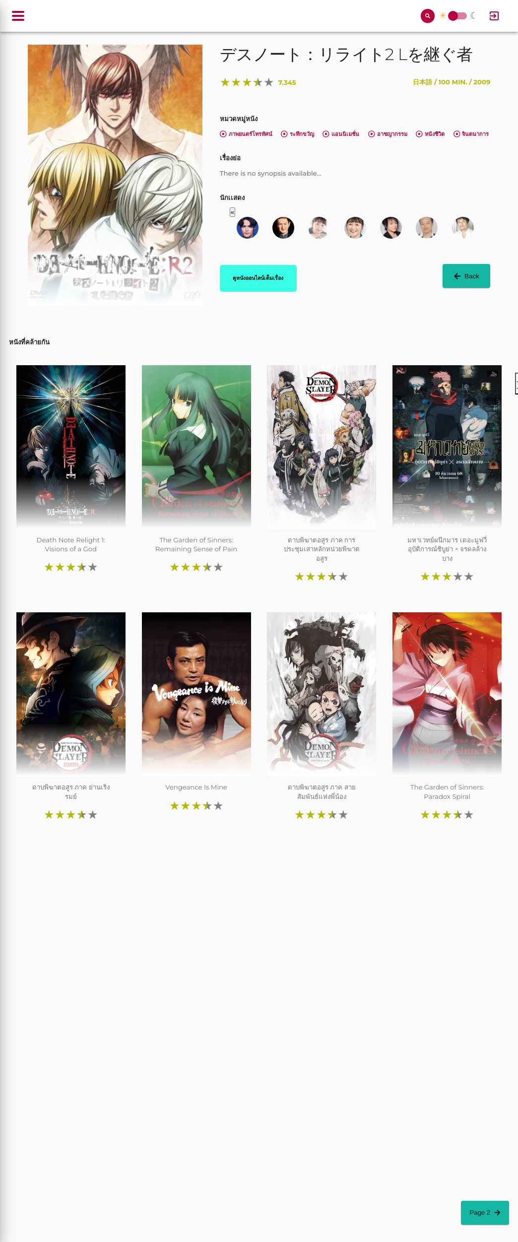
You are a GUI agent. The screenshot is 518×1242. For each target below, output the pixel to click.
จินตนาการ (471, 134)
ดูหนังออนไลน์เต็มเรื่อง (258, 278)
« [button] (232, 212)
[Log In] (494, 16)
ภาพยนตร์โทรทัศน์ (246, 134)
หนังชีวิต (430, 134)
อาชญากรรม (387, 134)
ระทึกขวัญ (297, 134)
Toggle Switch (453, 16)
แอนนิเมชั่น (341, 134)
